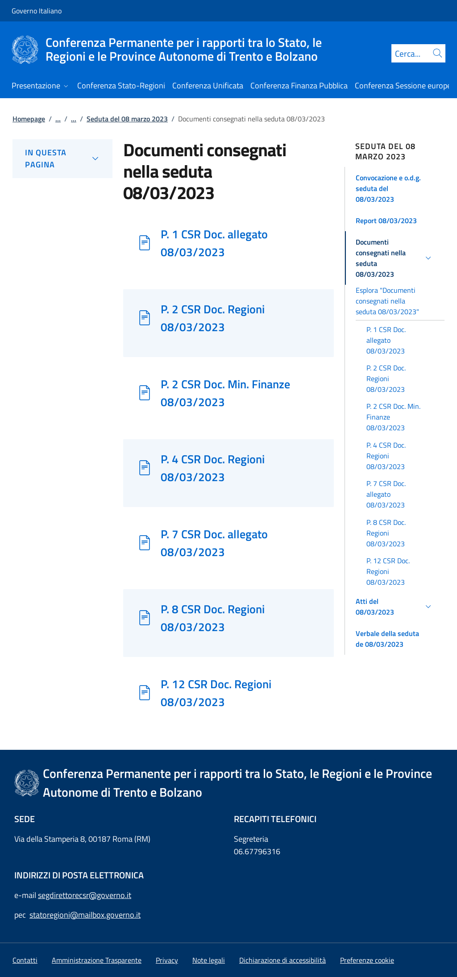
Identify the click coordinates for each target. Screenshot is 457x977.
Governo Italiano (37, 10)
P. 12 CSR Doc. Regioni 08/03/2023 (216, 693)
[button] (395, 188)
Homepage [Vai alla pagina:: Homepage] (28, 118)
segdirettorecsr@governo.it (84, 895)
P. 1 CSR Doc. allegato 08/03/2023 (214, 243)
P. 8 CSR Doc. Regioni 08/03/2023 (213, 618)
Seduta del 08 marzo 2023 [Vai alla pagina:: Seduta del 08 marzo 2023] (127, 118)
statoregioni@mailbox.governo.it (85, 915)
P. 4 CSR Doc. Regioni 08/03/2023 (213, 468)
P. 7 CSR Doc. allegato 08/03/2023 (214, 543)
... (58, 118)
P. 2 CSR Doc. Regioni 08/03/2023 (213, 318)
